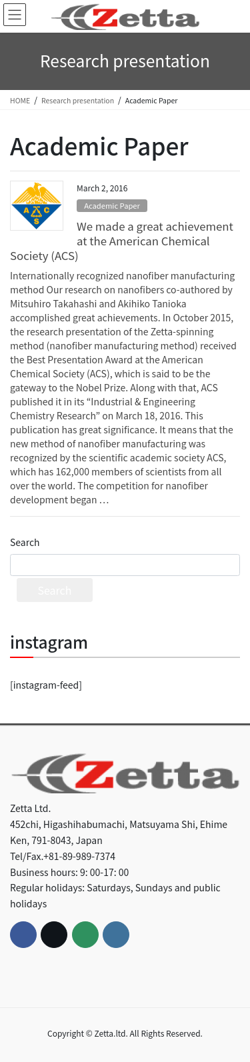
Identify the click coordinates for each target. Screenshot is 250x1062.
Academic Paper (112, 205)
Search (25, 542)
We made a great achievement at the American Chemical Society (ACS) (121, 240)
